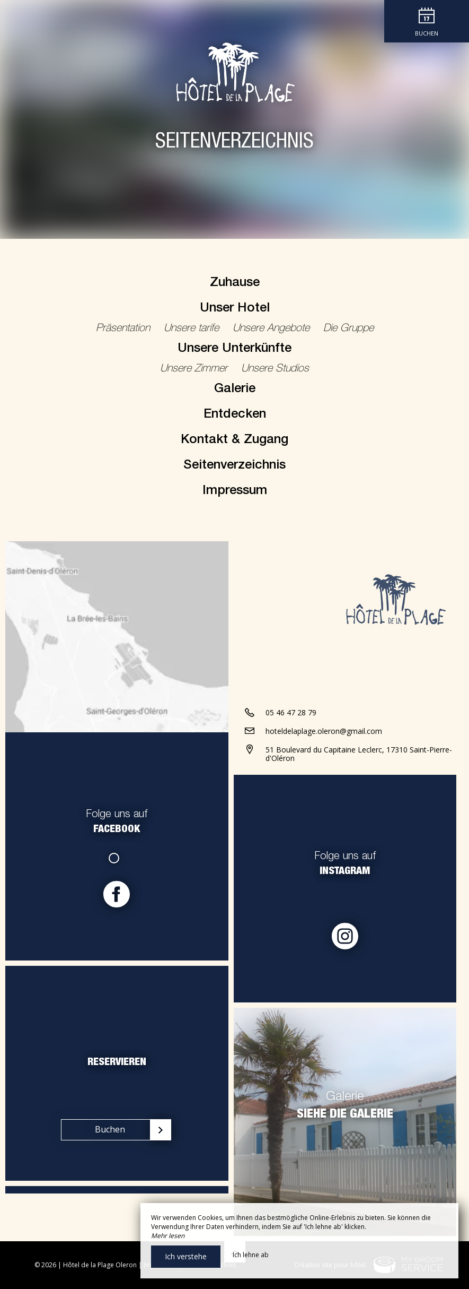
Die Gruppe (348, 329)
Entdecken (234, 415)
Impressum (234, 491)
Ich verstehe (186, 1256)
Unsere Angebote (273, 329)
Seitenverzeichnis (234, 466)
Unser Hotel (235, 308)
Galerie (234, 389)
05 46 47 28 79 (291, 712)
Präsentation (124, 329)
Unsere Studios (275, 369)
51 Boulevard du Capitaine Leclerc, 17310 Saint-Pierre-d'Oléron (359, 754)
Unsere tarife (193, 329)
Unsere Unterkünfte (234, 349)
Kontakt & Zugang (234, 440)
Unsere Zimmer (195, 369)
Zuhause (235, 283)
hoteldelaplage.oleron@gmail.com (324, 731)
